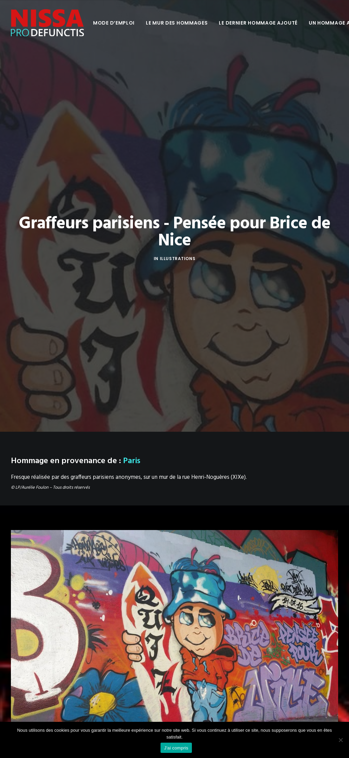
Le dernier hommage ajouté (258, 22)
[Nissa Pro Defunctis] (47, 23)
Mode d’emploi (114, 22)
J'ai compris (176, 747)
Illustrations (178, 227)
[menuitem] (113, 23)
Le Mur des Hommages (177, 22)
